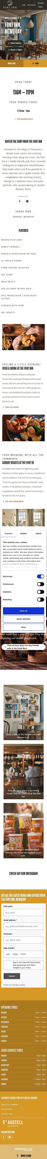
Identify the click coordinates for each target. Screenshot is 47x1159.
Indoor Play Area (11, 240)
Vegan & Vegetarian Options (18, 254)
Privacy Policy (6, 1109)
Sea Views (7, 275)
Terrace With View (12, 305)
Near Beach (8, 282)
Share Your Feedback (9, 1105)
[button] (2, 887)
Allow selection (23, 619)
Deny (23, 627)
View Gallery (16, 43)
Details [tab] (23, 533)
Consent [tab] (8, 533)
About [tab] (38, 533)
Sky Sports (8, 312)
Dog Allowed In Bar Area (16, 288)
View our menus (12, 407)
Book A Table (41, 5)
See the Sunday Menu (14, 501)
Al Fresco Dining (11, 261)
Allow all (23, 611)
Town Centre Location (15, 268)
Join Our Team (7, 1114)
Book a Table (16, 50)
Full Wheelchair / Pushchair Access (19, 297)
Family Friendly (10, 247)
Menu (37, 63)
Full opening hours (25, 119)
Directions (31, 5)
